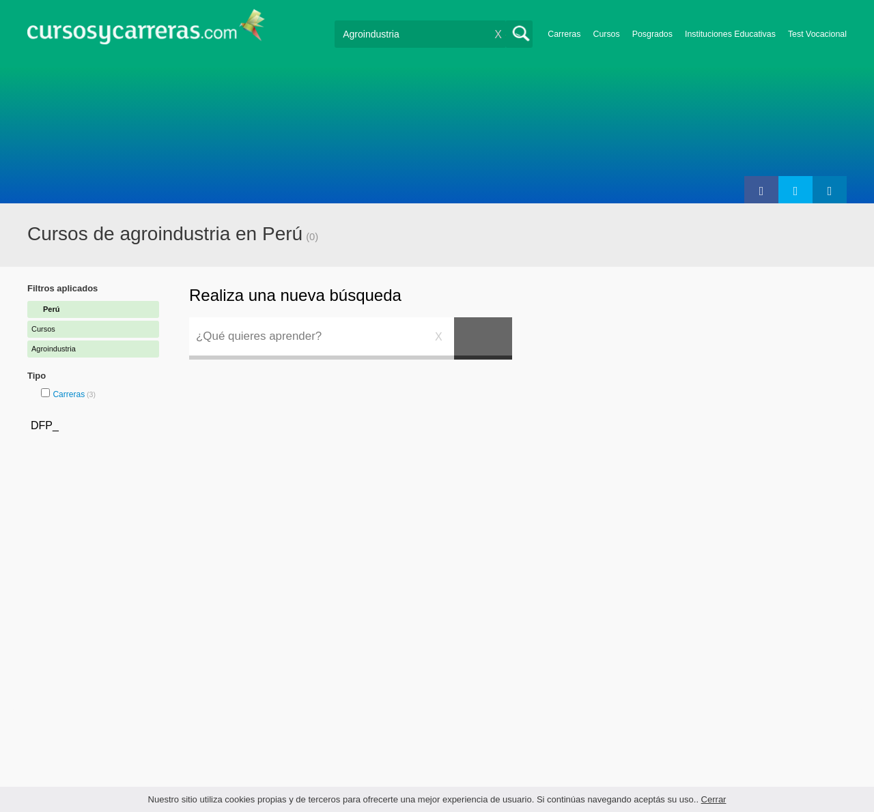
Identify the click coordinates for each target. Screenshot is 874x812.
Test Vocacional (817, 34)
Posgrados (652, 34)
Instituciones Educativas (730, 34)
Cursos (606, 34)
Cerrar (714, 799)
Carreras (564, 34)
